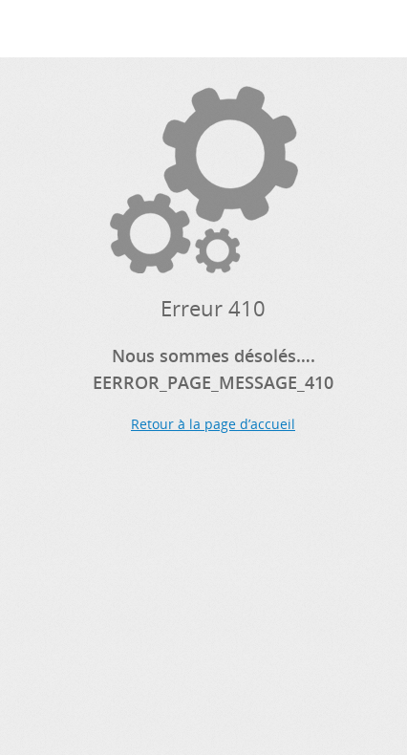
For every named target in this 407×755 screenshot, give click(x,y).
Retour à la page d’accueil (213, 424)
